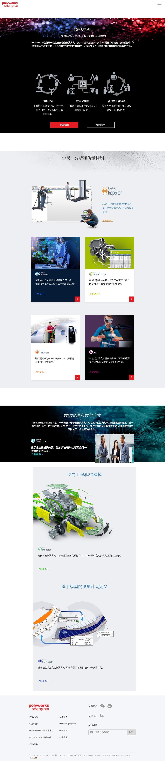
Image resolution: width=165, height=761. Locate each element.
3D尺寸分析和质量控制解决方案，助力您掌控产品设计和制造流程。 (118, 208)
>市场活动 (33, 744)
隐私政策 (115, 756)
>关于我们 (33, 724)
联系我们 (64, 125)
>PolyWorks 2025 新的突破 (40, 737)
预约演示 (100, 125)
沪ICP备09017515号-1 (93, 756)
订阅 (131, 732)
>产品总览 (33, 717)
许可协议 (106, 756)
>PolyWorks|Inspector (67, 724)
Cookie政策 (126, 756)
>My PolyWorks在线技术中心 (41, 731)
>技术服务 (63, 717)
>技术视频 (63, 737)
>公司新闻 (63, 731)
